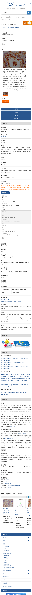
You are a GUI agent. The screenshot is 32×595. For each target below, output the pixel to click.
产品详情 (16, 109)
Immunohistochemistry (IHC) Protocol (11, 301)
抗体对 (5, 560)
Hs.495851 (9, 487)
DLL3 (11, 16)
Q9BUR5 (3, 136)
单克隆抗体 (6, 550)
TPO (9, 19)
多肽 (4, 580)
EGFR (16, 16)
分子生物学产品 (7, 570)
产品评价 (16, 112)
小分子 (4, 573)
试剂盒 (4, 537)
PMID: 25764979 (22, 433)
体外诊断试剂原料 (7, 586)
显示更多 (12, 426)
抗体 (4, 544)
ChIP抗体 (6, 558)
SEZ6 (17, 17)
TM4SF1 (22, 17)
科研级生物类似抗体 (8, 567)
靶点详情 (16, 118)
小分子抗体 (6, 555)
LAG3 (27, 16)
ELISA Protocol (5, 299)
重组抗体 (5, 562)
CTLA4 (7, 16)
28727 (7, 479)
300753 (7, 481)
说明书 (3, 27)
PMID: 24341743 (8, 438)
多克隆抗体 (6, 546)
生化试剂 (5, 583)
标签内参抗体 (7, 553)
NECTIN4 (8, 17)
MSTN (2, 17)
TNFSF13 (3, 19)
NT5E (13, 17)
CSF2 (2, 16)
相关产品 (16, 115)
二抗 (4, 548)
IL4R (23, 16)
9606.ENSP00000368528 (13, 485)
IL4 (19, 16)
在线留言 (5, 101)
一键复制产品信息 (14, 27)
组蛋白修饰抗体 (7, 565)
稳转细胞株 (6, 577)
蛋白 (4, 540)
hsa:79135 (8, 483)
